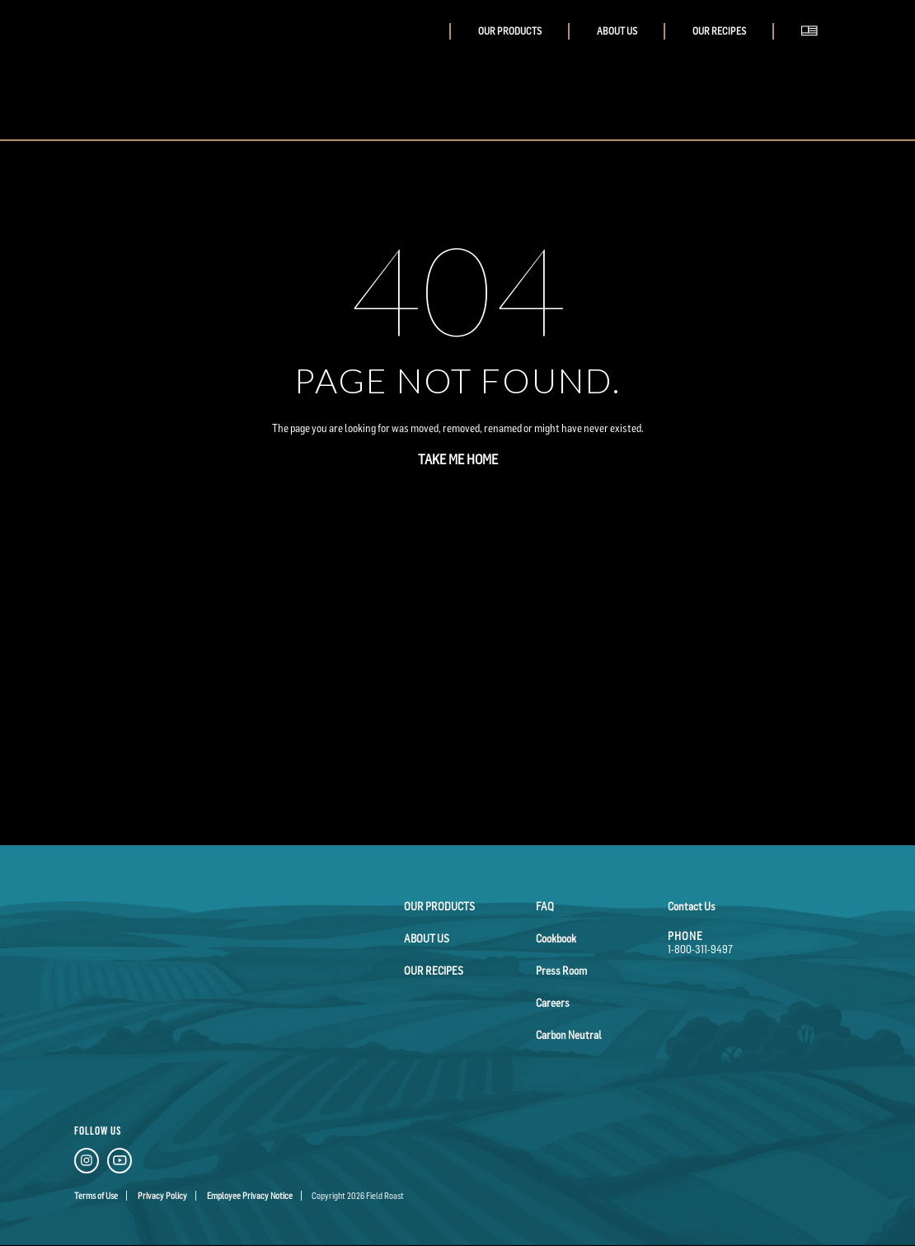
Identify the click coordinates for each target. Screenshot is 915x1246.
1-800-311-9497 (700, 949)
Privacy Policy (162, 1196)
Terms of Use (96, 1196)
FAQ (545, 906)
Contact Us (692, 906)
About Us (617, 31)
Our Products (510, 31)
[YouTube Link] (119, 1163)
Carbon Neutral (569, 1034)
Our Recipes (719, 31)
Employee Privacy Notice (250, 1196)
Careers (553, 1002)
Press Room (561, 970)
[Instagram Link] (86, 1163)
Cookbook (556, 938)
